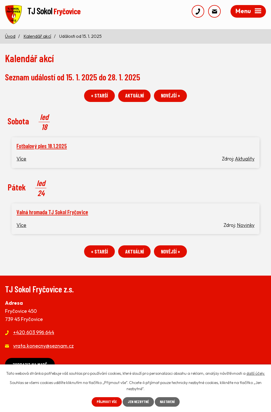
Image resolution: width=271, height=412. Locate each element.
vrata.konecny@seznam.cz (43, 351)
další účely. (255, 372)
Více (21, 162)
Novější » (175, 99)
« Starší (94, 99)
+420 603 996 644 (33, 338)
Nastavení (169, 401)
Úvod (10, 38)
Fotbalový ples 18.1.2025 (41, 149)
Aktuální (134, 99)
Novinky (246, 229)
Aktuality (245, 162)
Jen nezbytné (138, 401)
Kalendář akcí (37, 38)
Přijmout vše (104, 401)
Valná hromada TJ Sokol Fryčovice (52, 215)
